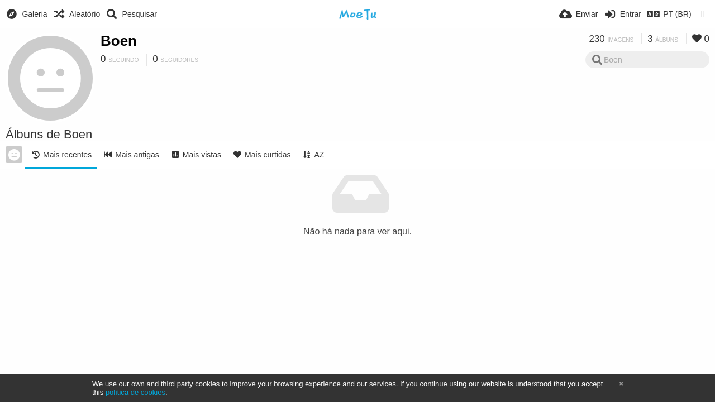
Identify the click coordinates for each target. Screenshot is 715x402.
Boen (119, 40)
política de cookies (135, 392)
